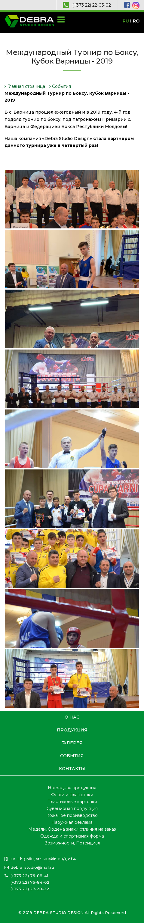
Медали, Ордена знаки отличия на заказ (72, 829)
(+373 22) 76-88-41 (29, 875)
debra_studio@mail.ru (32, 867)
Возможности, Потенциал (72, 843)
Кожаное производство (72, 815)
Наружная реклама (72, 822)
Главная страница (25, 86)
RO (136, 21)
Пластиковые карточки (72, 801)
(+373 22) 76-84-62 (30, 882)
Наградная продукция (72, 788)
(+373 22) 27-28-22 (30, 888)
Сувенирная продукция (72, 808)
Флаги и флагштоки (72, 794)
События (60, 86)
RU (126, 21)
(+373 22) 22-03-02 (91, 5)
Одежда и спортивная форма (72, 836)
